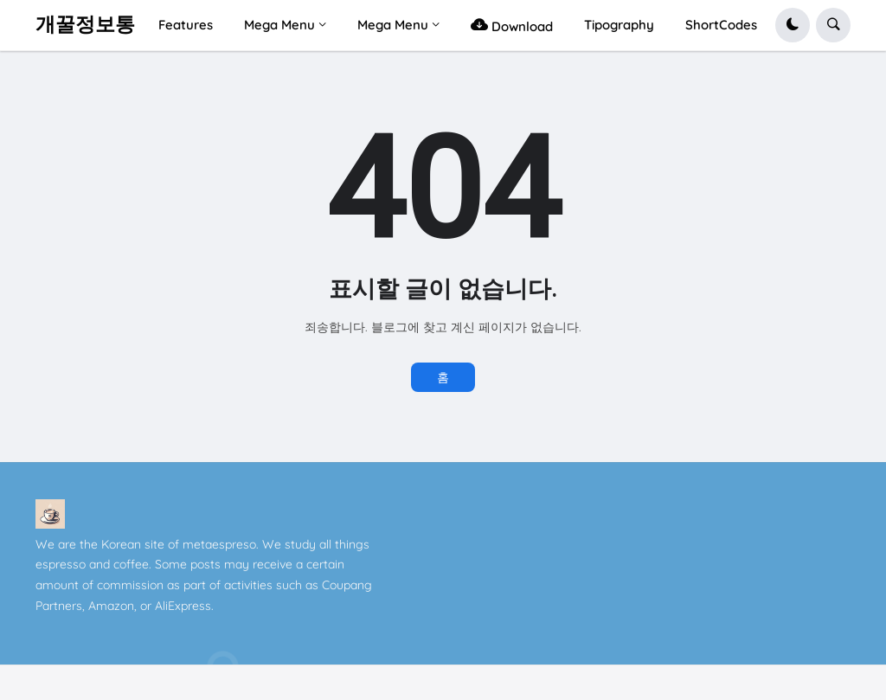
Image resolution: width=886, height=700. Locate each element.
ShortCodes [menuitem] (721, 24)
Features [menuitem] (185, 24)
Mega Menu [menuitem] (279, 24)
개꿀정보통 (85, 24)
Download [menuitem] (512, 24)
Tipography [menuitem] (619, 24)
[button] (792, 25)
